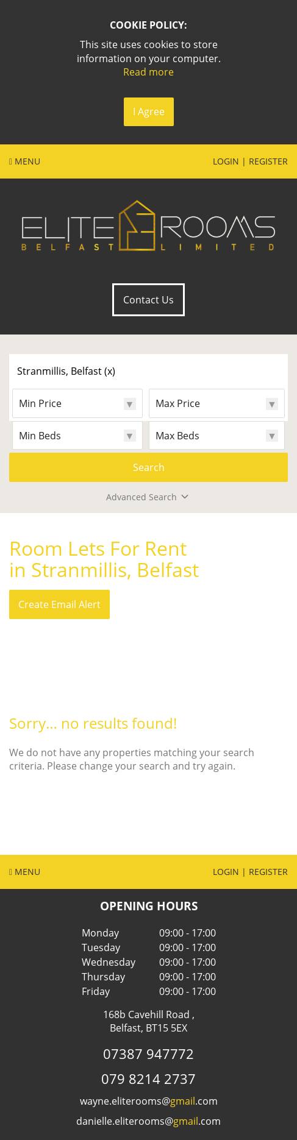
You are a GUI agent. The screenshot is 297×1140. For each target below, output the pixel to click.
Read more (148, 72)
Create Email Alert (59, 604)
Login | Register (250, 161)
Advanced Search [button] (148, 497)
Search (149, 467)
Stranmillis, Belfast (66, 371)
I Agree (149, 111)
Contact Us (148, 299)
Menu (24, 161)
